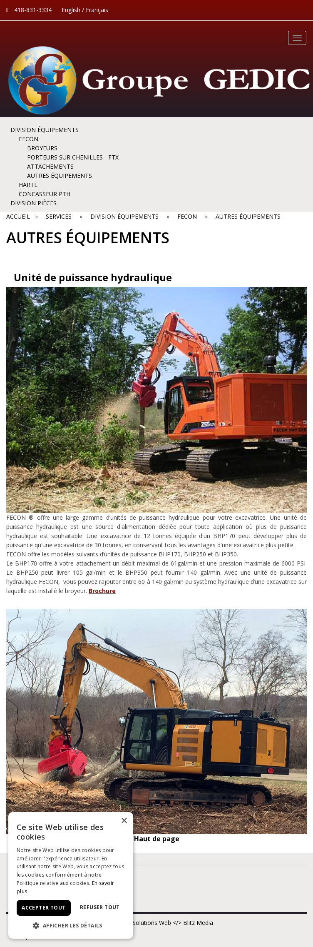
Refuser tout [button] (100, 907)
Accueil (19, 216)
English (71, 10)
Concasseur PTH (44, 194)
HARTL (28, 185)
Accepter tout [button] (43, 907)
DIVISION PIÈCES (33, 203)
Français (97, 10)
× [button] (124, 821)
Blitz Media (198, 923)
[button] (71, 925)
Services (59, 216)
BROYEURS (42, 148)
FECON (28, 139)
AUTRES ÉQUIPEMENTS (59, 175)
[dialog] (70, 875)
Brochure (102, 591)
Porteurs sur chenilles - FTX (73, 157)
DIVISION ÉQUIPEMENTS (44, 130)
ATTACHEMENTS (50, 166)
